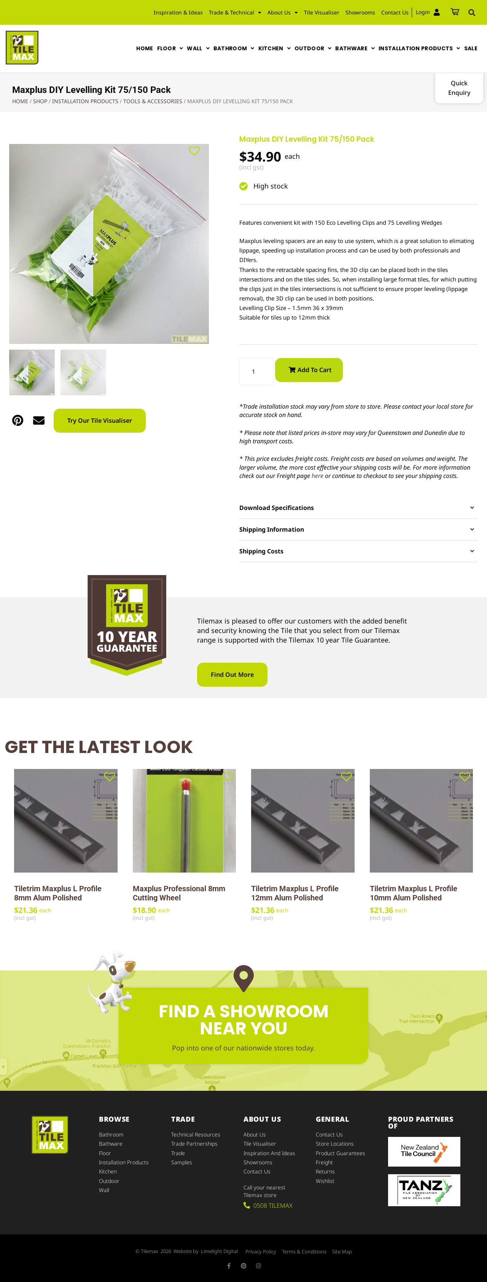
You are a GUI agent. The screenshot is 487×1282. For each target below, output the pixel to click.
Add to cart (315, 370)
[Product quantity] (256, 371)
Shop (40, 101)
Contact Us (395, 12)
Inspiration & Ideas (178, 12)
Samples (181, 1162)
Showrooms (360, 12)
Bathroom (111, 1134)
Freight (324, 1162)
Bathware (111, 1144)
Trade (178, 1153)
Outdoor (109, 1180)
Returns (325, 1171)
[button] (471, 12)
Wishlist (325, 1180)
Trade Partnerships (194, 1144)
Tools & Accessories (152, 101)
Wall (104, 1189)
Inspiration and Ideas (269, 1153)
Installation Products (85, 101)
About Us (282, 13)
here (317, 476)
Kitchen (108, 1171)
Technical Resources (195, 1134)
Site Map (342, 1251)
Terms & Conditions (304, 1251)
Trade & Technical (235, 13)
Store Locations (335, 1144)
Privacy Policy (260, 1251)
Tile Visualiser (321, 12)
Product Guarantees (340, 1153)
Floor (105, 1153)
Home (20, 101)
